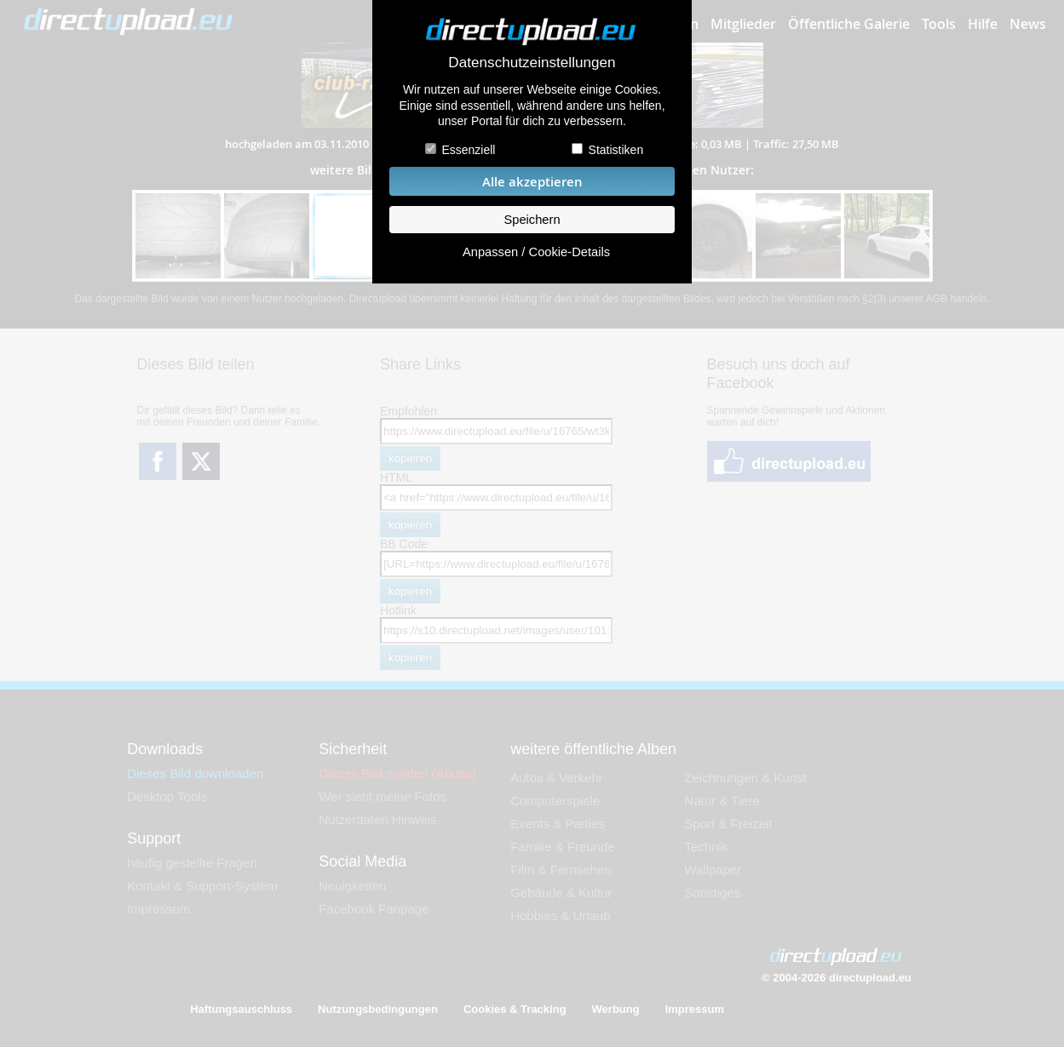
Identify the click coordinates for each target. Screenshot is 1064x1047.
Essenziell (468, 150)
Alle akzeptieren (532, 182)
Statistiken (616, 150)
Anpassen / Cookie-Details (536, 252)
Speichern (531, 219)
